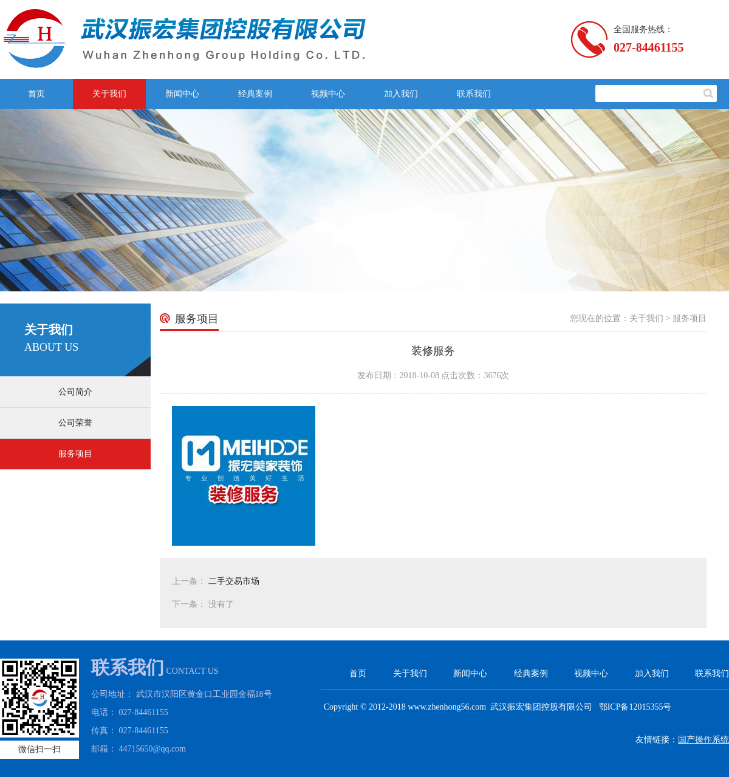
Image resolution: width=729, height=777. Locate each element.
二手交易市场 (233, 581)
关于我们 (109, 93)
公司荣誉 (75, 422)
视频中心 (328, 93)
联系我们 (474, 93)
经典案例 (255, 93)
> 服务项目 (686, 318)
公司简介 (75, 391)
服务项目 (75, 453)
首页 (36, 93)
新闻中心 (182, 93)
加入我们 (401, 93)
